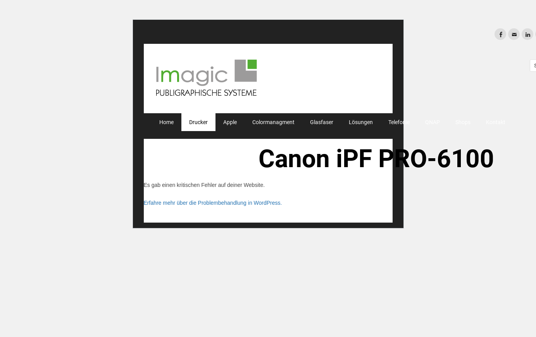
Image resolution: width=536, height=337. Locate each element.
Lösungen (361, 122)
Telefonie (399, 122)
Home (166, 122)
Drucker (198, 122)
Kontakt (495, 122)
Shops (463, 122)
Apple (230, 122)
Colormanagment (273, 122)
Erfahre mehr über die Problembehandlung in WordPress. (213, 203)
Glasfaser (321, 122)
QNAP (432, 122)
